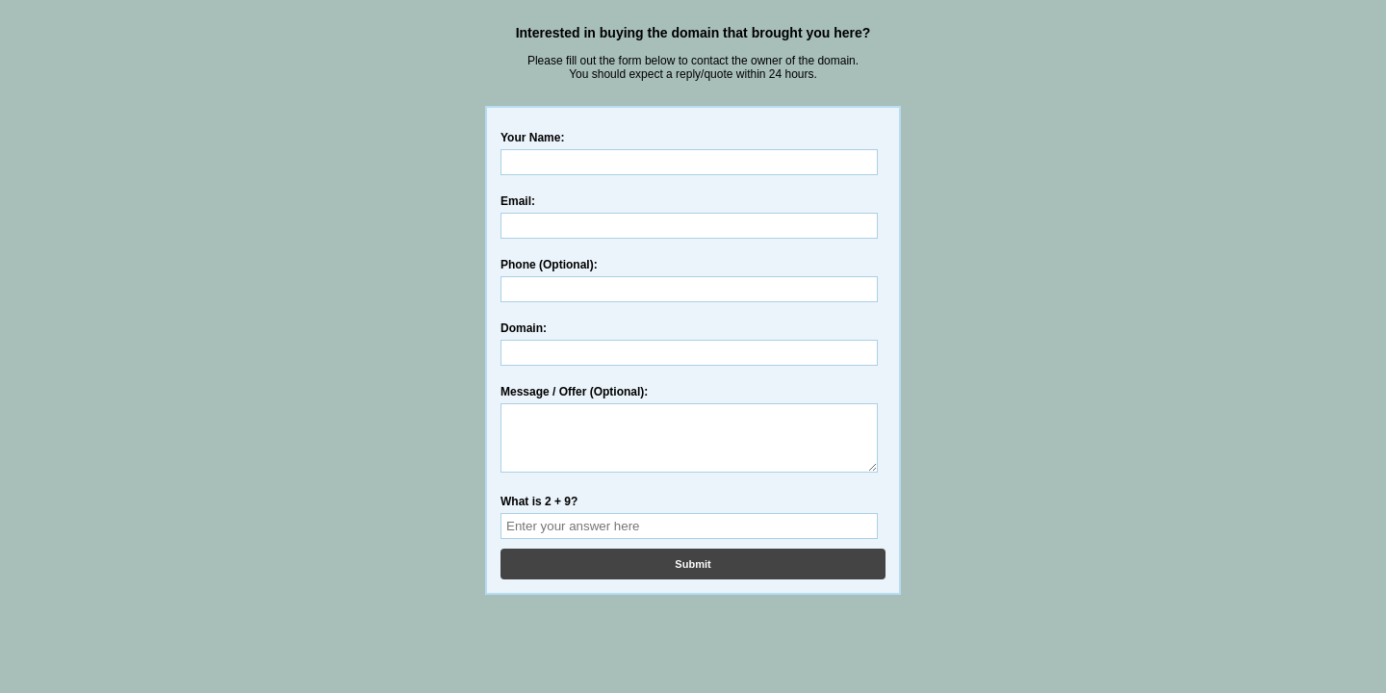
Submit (692, 575)
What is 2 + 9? (539, 513)
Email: (517, 201)
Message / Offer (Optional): (574, 391)
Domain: (523, 328)
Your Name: (532, 137)
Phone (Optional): (549, 264)
